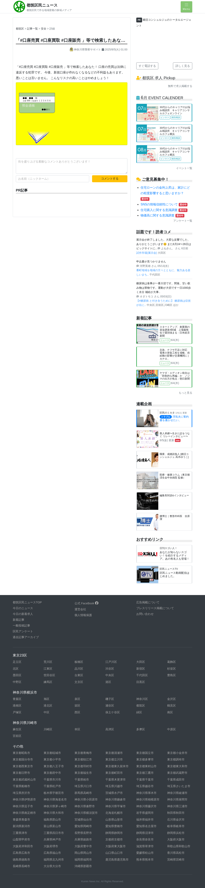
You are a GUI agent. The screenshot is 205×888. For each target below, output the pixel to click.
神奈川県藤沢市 (146, 806)
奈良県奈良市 (145, 839)
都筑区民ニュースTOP (27, 602)
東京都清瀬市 (114, 752)
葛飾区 (171, 661)
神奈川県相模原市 (147, 799)
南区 (170, 712)
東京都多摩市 (145, 759)
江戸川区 (111, 661)
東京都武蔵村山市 (24, 779)
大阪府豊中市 (83, 846)
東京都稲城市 (52, 752)
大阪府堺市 (51, 846)
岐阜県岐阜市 (176, 826)
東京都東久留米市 (117, 766)
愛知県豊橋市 (114, 826)
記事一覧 (33, 28)
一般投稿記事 (21, 625)
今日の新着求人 (23, 614)
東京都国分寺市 (23, 759)
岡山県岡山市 (83, 852)
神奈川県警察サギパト (85, 49)
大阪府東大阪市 (115, 846)
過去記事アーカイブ (26, 637)
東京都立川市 (114, 759)
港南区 (17, 705)
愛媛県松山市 (145, 852)
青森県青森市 (21, 819)
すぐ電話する (147, 65)
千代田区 (142, 675)
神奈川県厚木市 (146, 792)
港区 (108, 682)
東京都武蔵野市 (177, 772)
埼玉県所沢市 (21, 792)
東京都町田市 (114, 772)
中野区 (17, 682)
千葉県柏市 (82, 779)
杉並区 (171, 668)
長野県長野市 (83, 832)
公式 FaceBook (86, 603)
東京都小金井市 (177, 752)
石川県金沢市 (176, 819)
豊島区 (171, 675)
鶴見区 (171, 705)
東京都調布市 (176, 759)
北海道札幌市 (114, 812)
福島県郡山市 (52, 819)
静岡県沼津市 (145, 832)
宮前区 (17, 735)
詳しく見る (182, 65)
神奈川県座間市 (177, 799)
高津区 (109, 729)
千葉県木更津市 (115, 779)
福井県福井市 (145, 819)
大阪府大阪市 (176, 839)
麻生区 (17, 729)
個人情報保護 (83, 615)
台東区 (79, 675)
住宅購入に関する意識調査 (164, 210)
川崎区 (48, 729)
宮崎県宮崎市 (176, 859)
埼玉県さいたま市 (178, 786)
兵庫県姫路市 (83, 839)
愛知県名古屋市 (146, 826)
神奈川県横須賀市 (86, 812)
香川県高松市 (176, 852)
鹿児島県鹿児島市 (117, 859)
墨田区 (17, 675)
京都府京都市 (114, 839)
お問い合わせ (145, 614)
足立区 (17, 661)
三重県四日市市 (54, 832)
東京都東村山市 (146, 766)
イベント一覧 (184, 168)
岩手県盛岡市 (145, 812)
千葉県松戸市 (52, 786)
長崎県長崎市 (21, 866)
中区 (46, 712)
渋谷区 (109, 668)
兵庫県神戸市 (52, 839)
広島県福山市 (52, 852)
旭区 (46, 699)
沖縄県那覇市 (83, 866)
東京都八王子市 (54, 766)
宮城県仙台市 (83, 819)
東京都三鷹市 (145, 772)
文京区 (79, 682)
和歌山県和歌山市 (178, 846)
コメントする (110, 178)
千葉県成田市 (176, 779)
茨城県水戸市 (114, 792)
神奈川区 (142, 699)
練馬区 (48, 682)
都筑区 (20, 28)
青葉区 (17, 699)
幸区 (77, 729)
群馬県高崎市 (83, 792)
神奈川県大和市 (54, 812)
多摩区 (140, 729)
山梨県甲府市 (21, 839)
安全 (44, 28)
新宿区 (140, 668)
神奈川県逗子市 (23, 806)
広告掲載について (147, 602)
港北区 (48, 705)
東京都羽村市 (83, 766)
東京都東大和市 (177, 766)
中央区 (109, 675)
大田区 (140, 661)
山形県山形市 (114, 819)
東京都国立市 (145, 752)
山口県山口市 (114, 852)
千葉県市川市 (52, 779)
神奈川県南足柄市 (24, 812)
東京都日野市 (21, 772)
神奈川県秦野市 (85, 806)
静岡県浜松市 (176, 832)
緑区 (139, 712)
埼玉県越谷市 (145, 786)
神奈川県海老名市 (55, 799)
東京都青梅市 (83, 752)
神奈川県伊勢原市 (24, 799)
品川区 (79, 668)
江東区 (48, 668)
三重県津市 (20, 832)
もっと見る (185, 392)
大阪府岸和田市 (23, 846)
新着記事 (18, 619)
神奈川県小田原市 (86, 799)
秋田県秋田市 (176, 812)
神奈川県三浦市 (177, 806)
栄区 (77, 705)
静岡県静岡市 (114, 832)
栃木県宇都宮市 (54, 792)
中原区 (171, 729)
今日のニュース (23, 608)
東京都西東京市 (23, 766)
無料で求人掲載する (180, 86)
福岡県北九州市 (54, 859)
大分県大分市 (52, 866)
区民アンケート (23, 631)
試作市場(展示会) (147, 252)
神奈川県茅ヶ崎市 (55, 806)
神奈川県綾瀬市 (177, 792)
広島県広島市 (21, 852)
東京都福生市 (83, 772)
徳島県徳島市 (21, 859)
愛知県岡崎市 (83, 826)
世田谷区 (49, 675)
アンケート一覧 (182, 220)
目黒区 (140, 682)
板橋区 (79, 661)
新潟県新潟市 (21, 826)
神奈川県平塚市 (115, 806)
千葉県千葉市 (145, 779)
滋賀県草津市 (145, 846)
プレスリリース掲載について (155, 608)
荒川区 (48, 661)
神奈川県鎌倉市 (115, 799)
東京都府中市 (52, 772)
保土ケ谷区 (112, 712)
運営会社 (80, 609)
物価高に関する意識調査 (162, 215)
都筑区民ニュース (42, 5)
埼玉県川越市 (114, 786)
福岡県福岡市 (83, 859)
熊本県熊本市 (145, 859)
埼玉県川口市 (83, 786)
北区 (16, 668)
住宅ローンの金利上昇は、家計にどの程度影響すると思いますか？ (165, 193)
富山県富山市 (52, 826)
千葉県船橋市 (21, 786)
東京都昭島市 (21, 752)
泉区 (77, 699)
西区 (77, 712)
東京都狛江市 (83, 759)
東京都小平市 (52, 759)
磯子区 (109, 699)
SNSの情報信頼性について (164, 204)
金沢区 (171, 699)
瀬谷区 (109, 705)
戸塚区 (17, 712)
